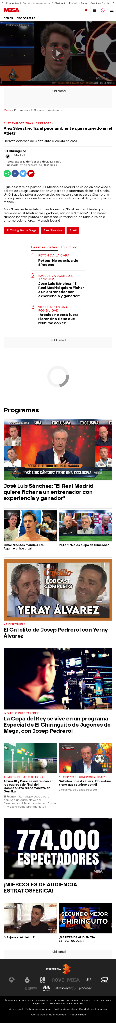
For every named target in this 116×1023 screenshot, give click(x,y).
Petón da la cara (53, 255)
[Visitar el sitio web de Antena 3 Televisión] (11, 980)
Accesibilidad (77, 1014)
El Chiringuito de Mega (21, 230)
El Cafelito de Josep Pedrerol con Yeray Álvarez (56, 633)
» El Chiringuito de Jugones (46, 110)
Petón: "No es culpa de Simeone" (58, 262)
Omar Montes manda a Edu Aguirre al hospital (24, 546)
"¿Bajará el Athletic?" (19, 937)
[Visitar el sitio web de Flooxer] (85, 988)
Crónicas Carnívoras (102, 3)
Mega (7, 110)
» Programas (20, 110)
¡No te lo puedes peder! (21, 713)
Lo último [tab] (69, 247)
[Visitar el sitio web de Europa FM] (31, 988)
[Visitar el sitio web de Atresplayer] (66, 988)
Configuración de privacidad (48, 1014)
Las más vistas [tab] (44, 247)
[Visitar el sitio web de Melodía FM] (46, 988)
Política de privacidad (38, 1009)
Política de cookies (65, 1009)
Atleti (73, 230)
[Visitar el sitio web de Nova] (58, 980)
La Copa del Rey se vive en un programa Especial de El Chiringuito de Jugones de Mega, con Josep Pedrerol (57, 725)
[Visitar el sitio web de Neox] (42, 980)
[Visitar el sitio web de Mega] (73, 980)
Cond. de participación (93, 1009)
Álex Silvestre (53, 230)
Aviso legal (16, 1009)
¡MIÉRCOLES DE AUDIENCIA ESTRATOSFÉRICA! (40, 888)
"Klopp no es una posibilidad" (53, 308)
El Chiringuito (59, 3)
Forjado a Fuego (78, 3)
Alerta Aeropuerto (39, 3)
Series (8, 18)
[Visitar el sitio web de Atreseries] (89, 980)
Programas (26, 18)
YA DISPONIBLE (14, 624)
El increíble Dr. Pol (16, 3)
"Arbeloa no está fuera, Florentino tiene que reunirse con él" (58, 319)
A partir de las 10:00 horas (24, 777)
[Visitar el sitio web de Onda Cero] (104, 980)
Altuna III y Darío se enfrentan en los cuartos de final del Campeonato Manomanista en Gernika (28, 786)
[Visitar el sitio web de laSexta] (27, 980)
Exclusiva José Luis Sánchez (55, 277)
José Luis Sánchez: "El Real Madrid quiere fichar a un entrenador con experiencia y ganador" (61, 289)
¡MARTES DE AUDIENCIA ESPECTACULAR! (77, 939)
